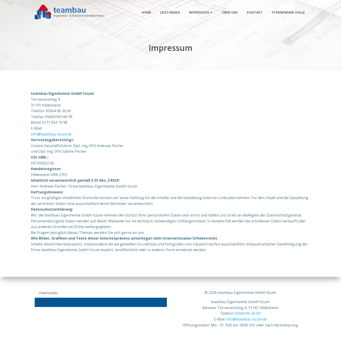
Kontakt (255, 12)
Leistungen (171, 12)
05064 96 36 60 (248, 313)
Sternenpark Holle (289, 12)
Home (147, 12)
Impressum (47, 302)
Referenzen (202, 12)
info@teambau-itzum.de (51, 134)
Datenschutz (48, 292)
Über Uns (231, 12)
